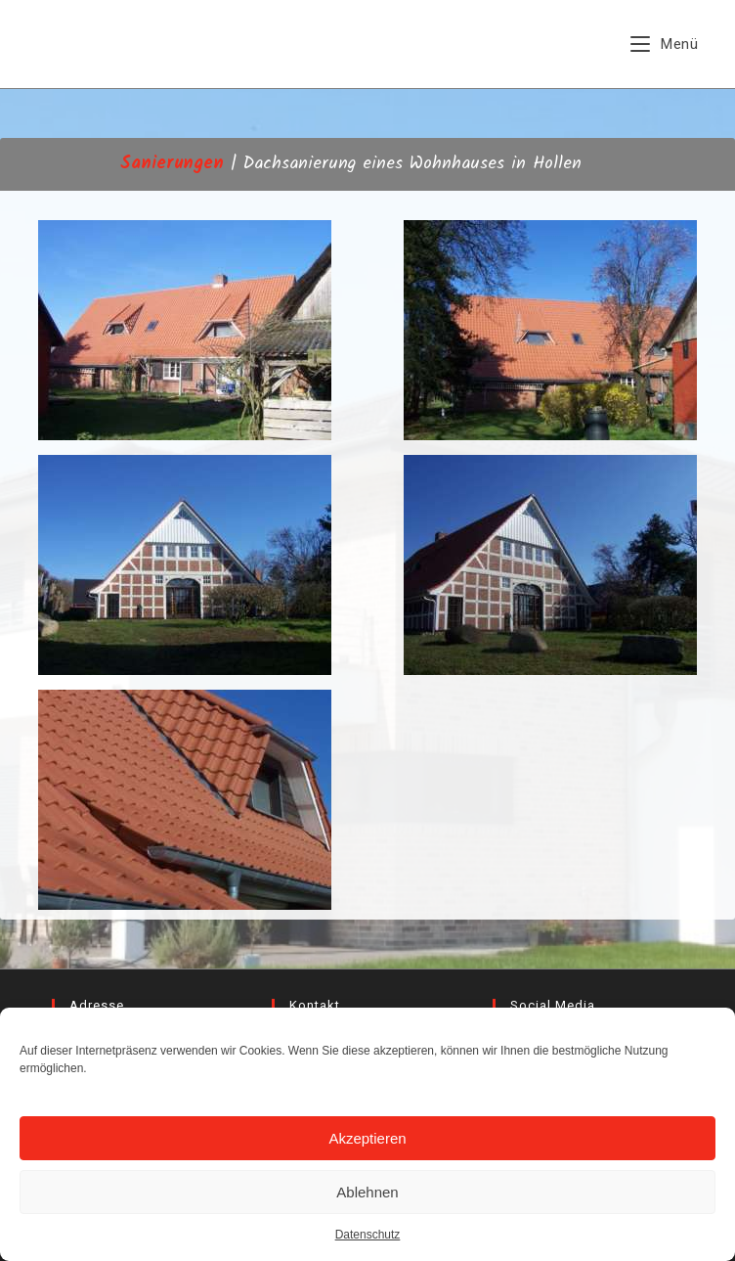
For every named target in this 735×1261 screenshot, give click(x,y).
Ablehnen (367, 1192)
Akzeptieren (367, 1138)
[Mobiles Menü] (664, 44)
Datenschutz (368, 1234)
